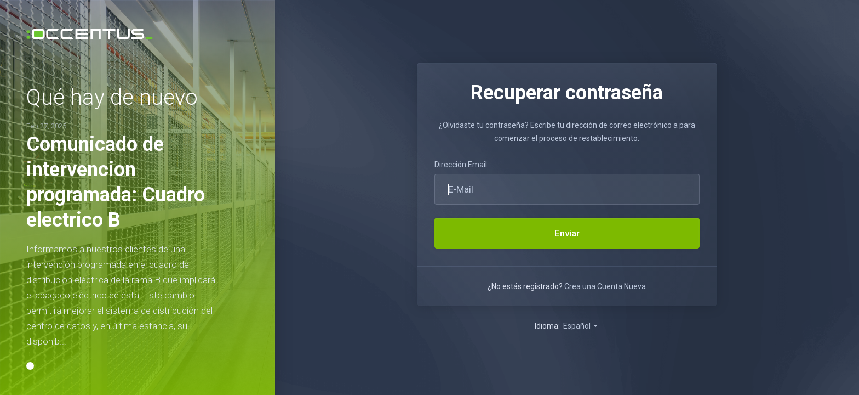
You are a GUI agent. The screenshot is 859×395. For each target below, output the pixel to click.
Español (581, 325)
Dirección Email (460, 164)
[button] (30, 366)
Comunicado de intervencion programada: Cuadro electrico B (115, 182)
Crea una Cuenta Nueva (605, 286)
